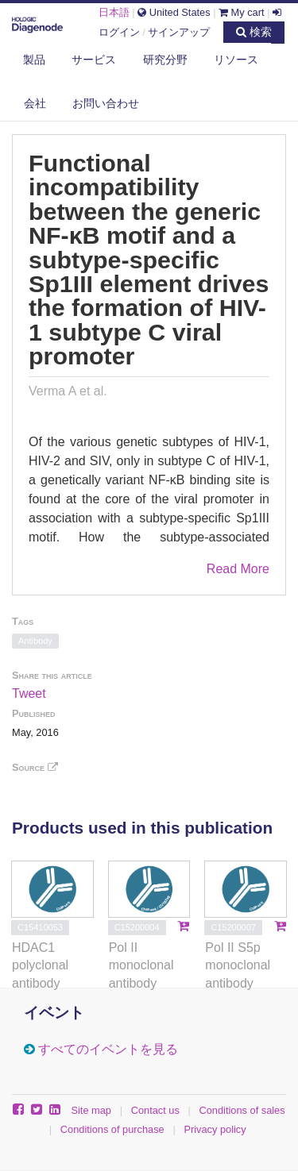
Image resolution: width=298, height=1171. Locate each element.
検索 (254, 31)
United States (173, 12)
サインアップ (179, 32)
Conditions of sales (242, 1110)
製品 (34, 59)
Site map (91, 1110)
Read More (238, 569)
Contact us (155, 1110)
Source (35, 767)
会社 (35, 103)
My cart (242, 12)
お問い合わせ (105, 103)
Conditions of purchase (112, 1129)
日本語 (114, 12)
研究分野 (165, 59)
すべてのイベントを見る (108, 1049)
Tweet (29, 693)
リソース (236, 59)
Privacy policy (215, 1129)
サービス (94, 59)
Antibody (35, 640)
